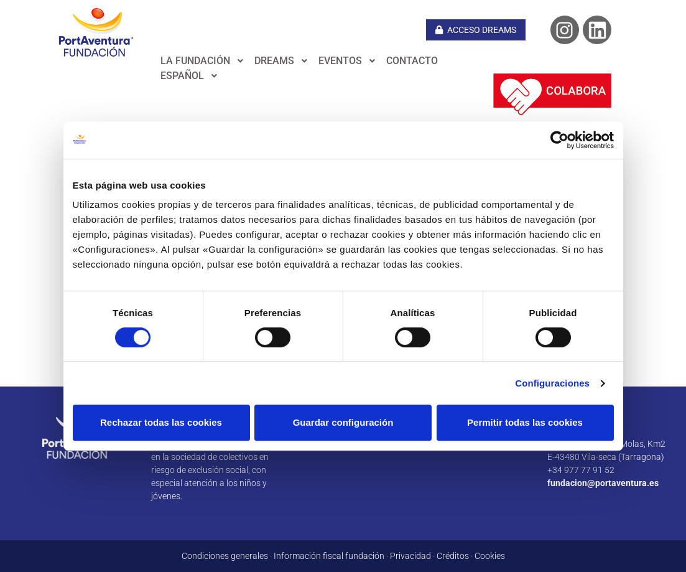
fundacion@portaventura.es (603, 483)
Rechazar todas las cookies (161, 422)
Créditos (453, 556)
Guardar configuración (343, 422)
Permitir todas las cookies (525, 422)
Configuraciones (552, 383)
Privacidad (410, 556)
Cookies (490, 556)
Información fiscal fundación (329, 556)
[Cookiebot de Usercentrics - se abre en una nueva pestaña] (559, 140)
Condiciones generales (225, 556)
